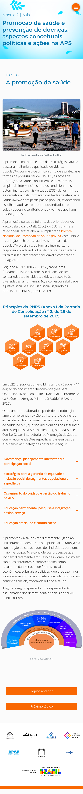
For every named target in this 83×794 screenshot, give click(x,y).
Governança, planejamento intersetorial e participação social (34, 461)
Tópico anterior (41, 691)
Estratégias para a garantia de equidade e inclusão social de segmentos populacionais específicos (36, 478)
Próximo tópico (41, 706)
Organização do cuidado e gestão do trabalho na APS (37, 495)
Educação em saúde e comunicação (30, 523)
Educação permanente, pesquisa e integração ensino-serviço (37, 510)
